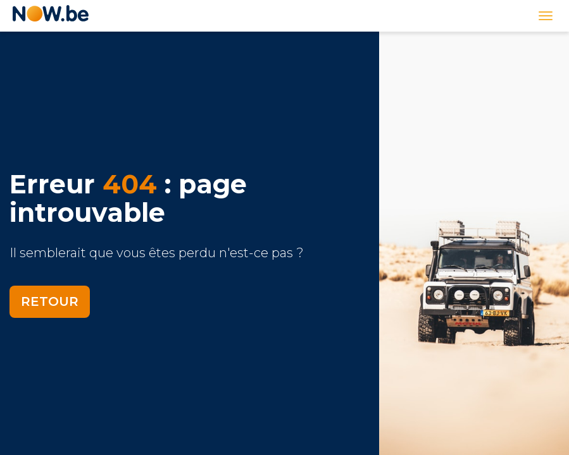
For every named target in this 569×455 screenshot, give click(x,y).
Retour (49, 301)
